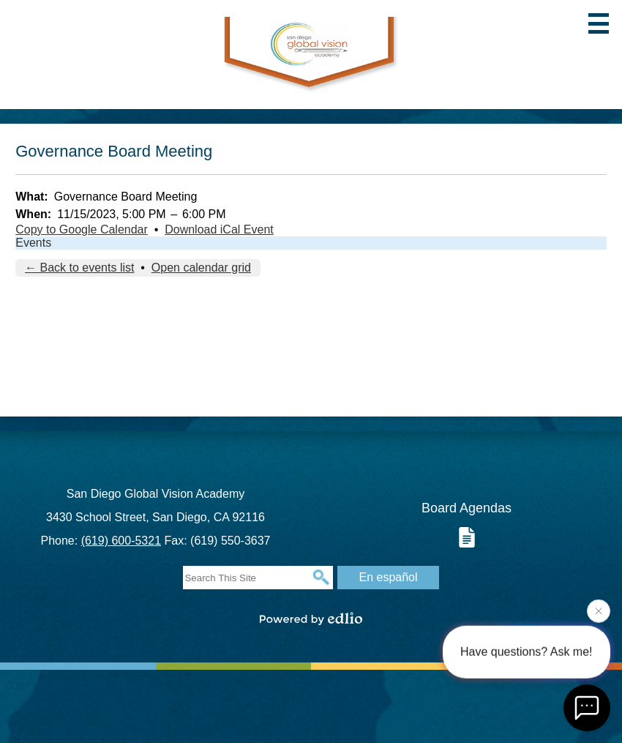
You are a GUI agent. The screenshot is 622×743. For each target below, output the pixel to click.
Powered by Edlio (311, 618)
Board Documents (467, 537)
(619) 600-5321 (121, 540)
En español (388, 577)
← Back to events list (79, 267)
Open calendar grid (201, 267)
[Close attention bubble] (598, 610)
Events (33, 242)
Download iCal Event (219, 229)
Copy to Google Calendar (81, 229)
